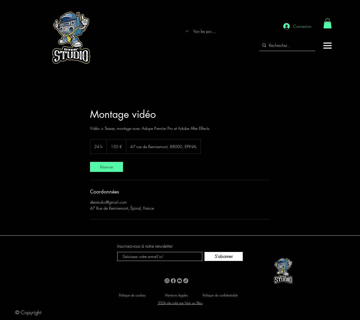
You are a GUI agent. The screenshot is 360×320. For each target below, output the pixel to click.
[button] (327, 45)
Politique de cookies (132, 295)
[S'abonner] (223, 256)
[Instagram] (167, 280)
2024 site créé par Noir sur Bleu (180, 303)
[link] (327, 23)
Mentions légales (176, 295)
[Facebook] (173, 280)
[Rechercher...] (286, 45)
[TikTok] (185, 280)
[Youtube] (179, 280)
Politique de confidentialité (220, 295)
